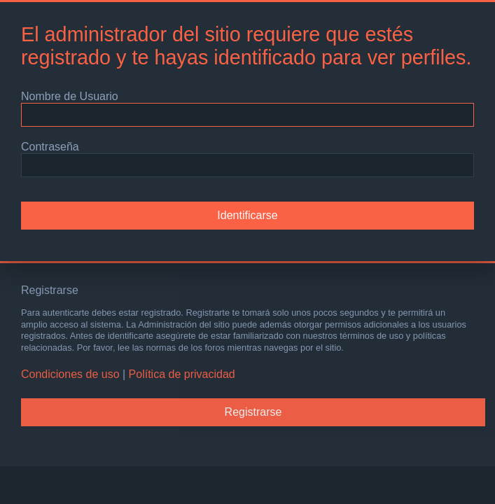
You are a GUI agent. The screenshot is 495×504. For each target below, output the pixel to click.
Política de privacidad (182, 374)
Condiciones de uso (70, 374)
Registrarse (253, 412)
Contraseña (50, 147)
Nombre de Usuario (69, 96)
